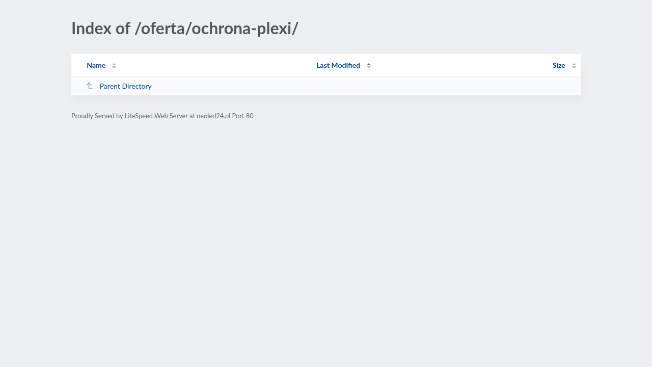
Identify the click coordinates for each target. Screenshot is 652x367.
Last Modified (338, 65)
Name (96, 65)
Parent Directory (119, 86)
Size (559, 65)
